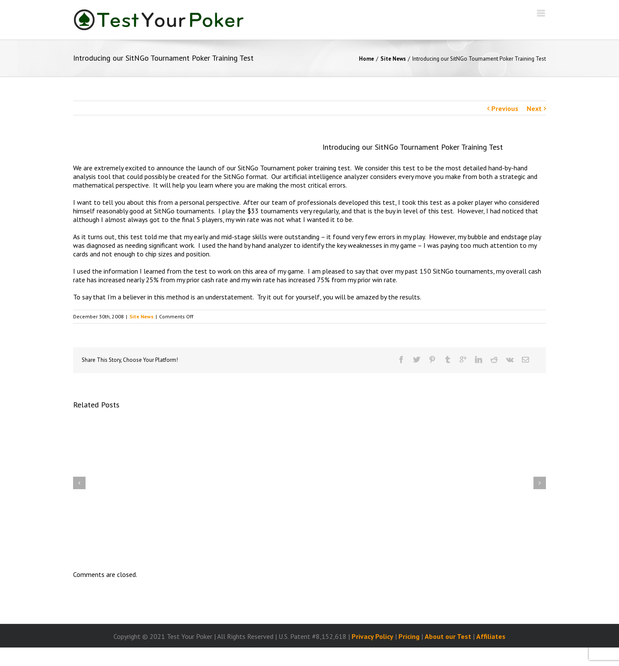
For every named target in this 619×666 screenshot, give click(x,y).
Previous (504, 108)
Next (534, 108)
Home (366, 58)
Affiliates (491, 636)
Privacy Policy (372, 636)
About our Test (448, 636)
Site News (393, 58)
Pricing (409, 636)
